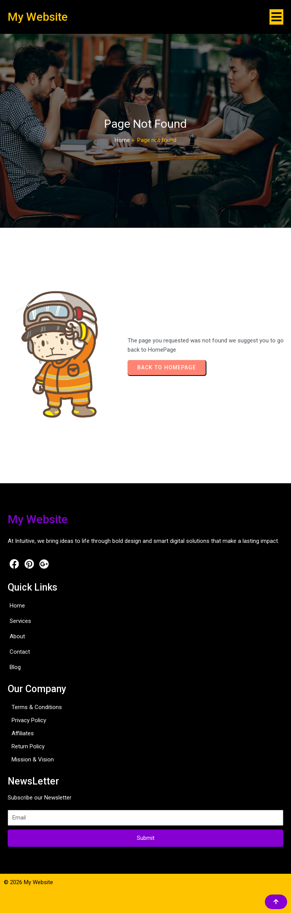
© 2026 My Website (28, 882)
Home (122, 140)
